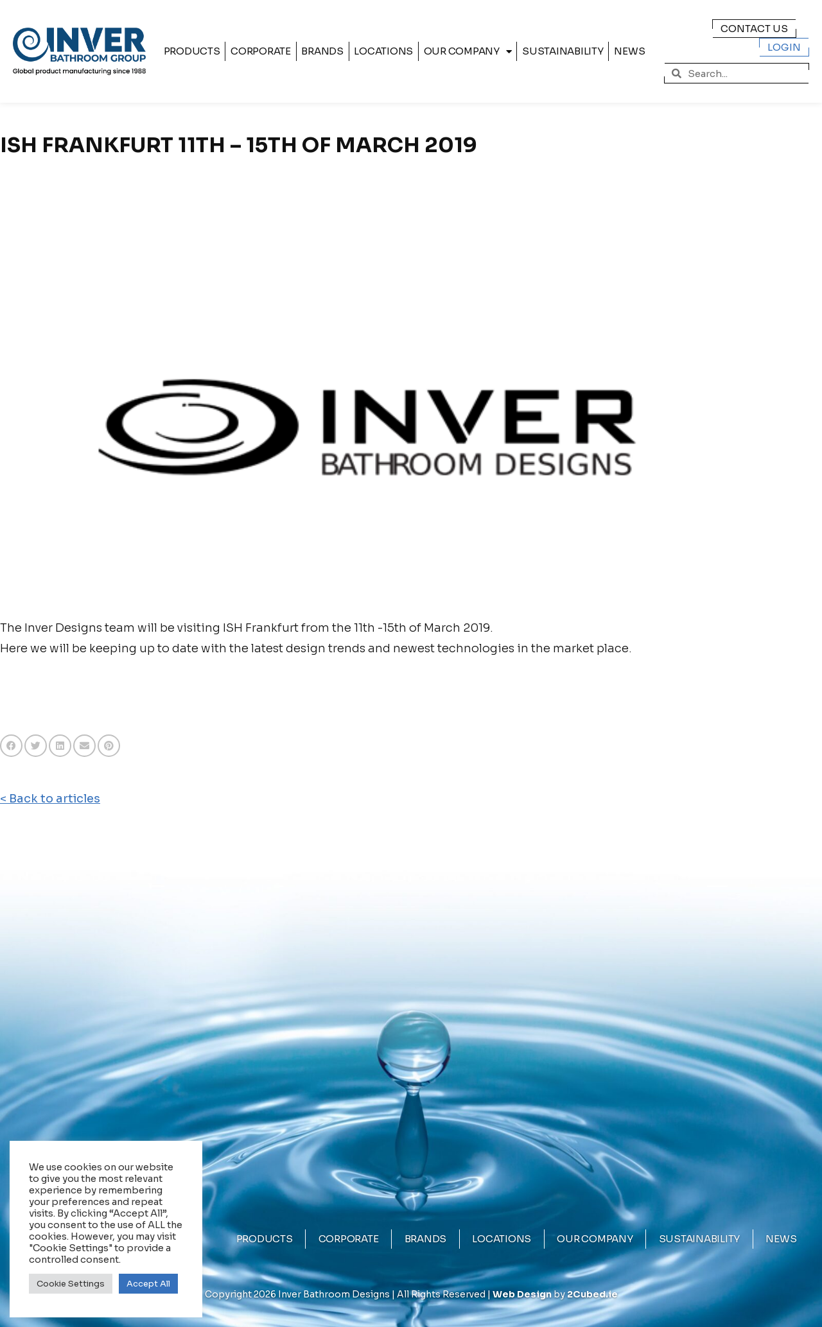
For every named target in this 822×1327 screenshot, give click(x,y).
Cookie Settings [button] (71, 1283)
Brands (322, 51)
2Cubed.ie (592, 1294)
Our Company (468, 51)
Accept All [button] (148, 1283)
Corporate (261, 51)
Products (192, 51)
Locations (383, 51)
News (629, 51)
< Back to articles (50, 799)
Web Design (522, 1294)
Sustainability (563, 51)
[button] (11, 745)
